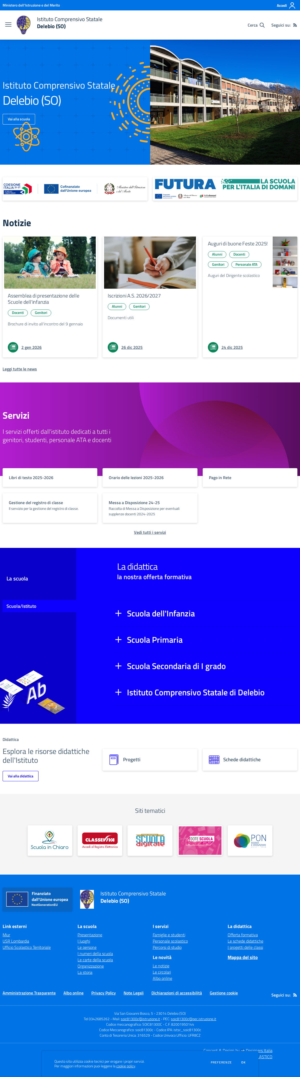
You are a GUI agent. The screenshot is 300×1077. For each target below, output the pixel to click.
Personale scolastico (170, 941)
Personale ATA (246, 264)
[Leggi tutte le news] (20, 369)
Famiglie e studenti (169, 935)
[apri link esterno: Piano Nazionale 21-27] (75, 189)
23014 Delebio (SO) (171, 1013)
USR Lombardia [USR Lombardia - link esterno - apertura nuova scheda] (16, 941)
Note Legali (134, 993)
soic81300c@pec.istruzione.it (193, 1019)
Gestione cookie (224, 993)
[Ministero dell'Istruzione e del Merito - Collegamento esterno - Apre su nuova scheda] (31, 5)
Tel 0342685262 (97, 1019)
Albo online (162, 978)
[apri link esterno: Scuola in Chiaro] (50, 840)
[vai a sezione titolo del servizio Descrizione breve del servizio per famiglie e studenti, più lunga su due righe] (50, 477)
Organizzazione (91, 966)
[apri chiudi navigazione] (8, 25)
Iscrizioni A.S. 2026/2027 (134, 296)
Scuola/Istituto (21, 606)
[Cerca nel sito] (256, 25)
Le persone (87, 947)
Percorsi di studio (167, 947)
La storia (85, 972)
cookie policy (125, 1066)
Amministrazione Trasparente (29, 993)
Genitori (41, 312)
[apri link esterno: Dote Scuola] (200, 840)
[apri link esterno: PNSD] (150, 840)
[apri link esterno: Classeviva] (100, 840)
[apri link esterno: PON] (250, 840)
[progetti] (150, 760)
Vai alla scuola (19, 119)
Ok (243, 1062)
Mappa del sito (243, 957)
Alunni (117, 306)
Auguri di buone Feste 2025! (238, 243)
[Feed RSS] (295, 25)
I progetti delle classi (245, 947)
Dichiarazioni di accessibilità (176, 993)
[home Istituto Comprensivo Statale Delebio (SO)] (60, 25)
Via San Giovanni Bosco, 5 (133, 1013)
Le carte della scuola (95, 960)
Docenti (18, 312)
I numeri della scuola (95, 953)
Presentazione (90, 935)
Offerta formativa (243, 935)
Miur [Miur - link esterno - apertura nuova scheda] (6, 935)
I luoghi (84, 941)
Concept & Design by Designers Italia (237, 1050)
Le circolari (162, 972)
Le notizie (161, 966)
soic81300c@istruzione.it (140, 1019)
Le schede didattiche (245, 941)
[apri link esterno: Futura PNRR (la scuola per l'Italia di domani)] (225, 189)
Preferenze (221, 1062)
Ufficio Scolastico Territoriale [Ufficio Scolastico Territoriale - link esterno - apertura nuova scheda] (27, 947)
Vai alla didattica (20, 776)
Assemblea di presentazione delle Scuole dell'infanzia (43, 299)
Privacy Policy (103, 993)
